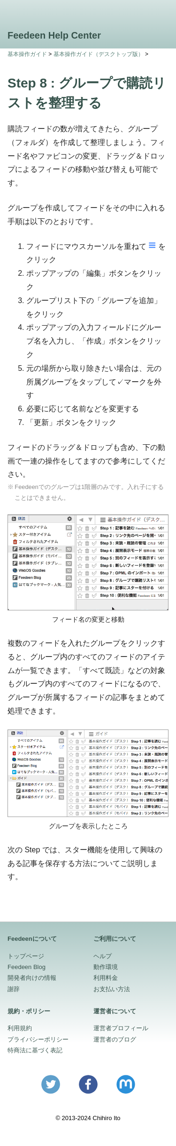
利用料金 (105, 977)
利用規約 (20, 1028)
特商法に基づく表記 (35, 1050)
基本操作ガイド (27, 54)
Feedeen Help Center (54, 35)
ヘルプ (102, 956)
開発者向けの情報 (32, 977)
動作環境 (105, 966)
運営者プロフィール (120, 1028)
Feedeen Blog (27, 966)
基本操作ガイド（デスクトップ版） (99, 54)
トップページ (26, 956)
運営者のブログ (114, 1039)
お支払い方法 (111, 989)
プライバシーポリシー (38, 1039)
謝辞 (14, 989)
